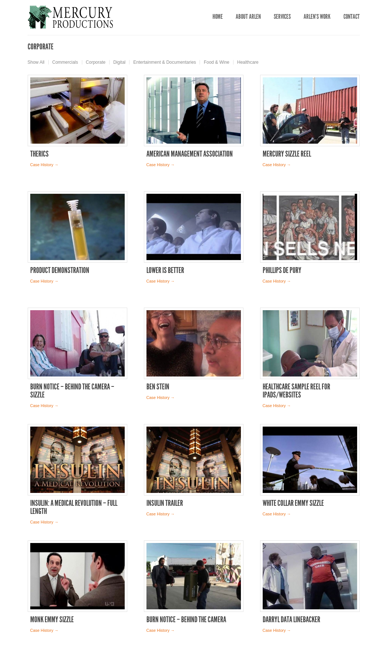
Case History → (44, 164)
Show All (36, 62)
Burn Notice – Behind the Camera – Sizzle (72, 391)
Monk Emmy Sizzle (52, 619)
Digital (119, 62)
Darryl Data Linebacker (291, 619)
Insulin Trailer (164, 503)
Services (282, 17)
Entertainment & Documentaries (164, 62)
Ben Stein (157, 387)
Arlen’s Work (317, 17)
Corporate (96, 62)
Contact (351, 17)
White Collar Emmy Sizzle (293, 503)
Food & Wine (216, 62)
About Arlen (248, 17)
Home (217, 17)
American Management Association (189, 154)
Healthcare (248, 62)
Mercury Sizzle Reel (287, 154)
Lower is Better (165, 270)
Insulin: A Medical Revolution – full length (73, 507)
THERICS (39, 154)
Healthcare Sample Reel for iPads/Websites (296, 391)
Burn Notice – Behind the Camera (186, 619)
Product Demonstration (59, 270)
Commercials (65, 62)
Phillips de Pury (282, 270)
